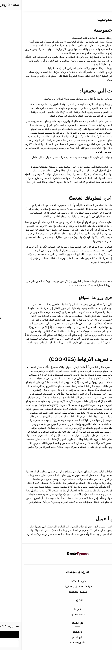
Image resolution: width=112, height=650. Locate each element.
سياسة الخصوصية (56, 592)
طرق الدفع (56, 637)
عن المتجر (56, 632)
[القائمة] (106, 5)
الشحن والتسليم (56, 642)
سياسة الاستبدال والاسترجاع (56, 586)
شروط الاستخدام (56, 581)
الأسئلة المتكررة (56, 614)
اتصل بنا (56, 609)
